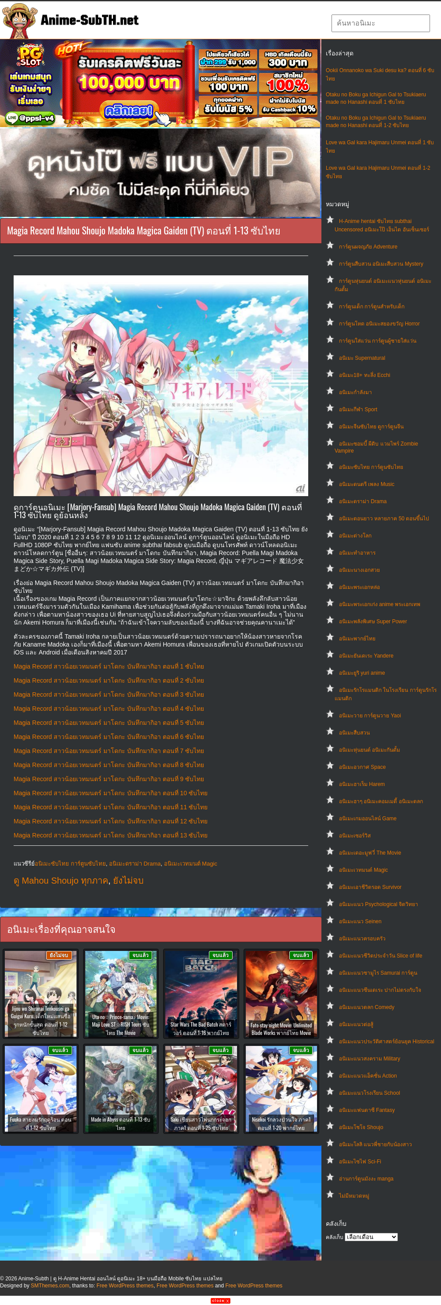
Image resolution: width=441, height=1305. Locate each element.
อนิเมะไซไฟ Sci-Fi (360, 1162)
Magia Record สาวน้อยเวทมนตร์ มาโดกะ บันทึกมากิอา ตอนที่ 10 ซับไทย (111, 793)
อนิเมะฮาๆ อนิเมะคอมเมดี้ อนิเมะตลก (381, 801)
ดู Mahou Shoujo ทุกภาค (61, 880)
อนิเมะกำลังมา (355, 392)
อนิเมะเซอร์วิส (355, 836)
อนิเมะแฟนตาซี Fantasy (367, 1110)
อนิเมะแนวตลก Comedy (366, 1007)
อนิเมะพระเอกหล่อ (359, 587)
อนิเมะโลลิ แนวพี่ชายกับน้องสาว (375, 1144)
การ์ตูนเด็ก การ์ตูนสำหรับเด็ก (372, 306)
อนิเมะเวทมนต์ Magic (363, 870)
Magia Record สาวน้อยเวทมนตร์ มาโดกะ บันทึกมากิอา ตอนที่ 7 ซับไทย (109, 750)
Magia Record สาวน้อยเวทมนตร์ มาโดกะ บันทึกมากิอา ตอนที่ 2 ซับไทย (109, 680)
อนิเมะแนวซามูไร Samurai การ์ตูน (378, 973)
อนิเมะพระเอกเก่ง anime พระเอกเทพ (379, 604)
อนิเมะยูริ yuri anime (362, 673)
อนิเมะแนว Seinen (360, 921)
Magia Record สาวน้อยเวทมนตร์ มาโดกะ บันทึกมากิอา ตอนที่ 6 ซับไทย (109, 736)
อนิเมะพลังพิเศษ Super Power (373, 621)
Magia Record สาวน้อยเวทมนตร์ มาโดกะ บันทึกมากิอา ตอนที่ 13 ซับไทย (111, 835)
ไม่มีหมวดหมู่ (354, 1196)
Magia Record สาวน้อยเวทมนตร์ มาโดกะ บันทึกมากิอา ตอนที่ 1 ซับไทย (109, 666)
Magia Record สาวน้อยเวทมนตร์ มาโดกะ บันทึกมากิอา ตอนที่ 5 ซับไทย (109, 722)
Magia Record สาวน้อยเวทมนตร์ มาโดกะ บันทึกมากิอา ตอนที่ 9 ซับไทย (109, 778)
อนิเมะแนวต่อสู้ (356, 1024)
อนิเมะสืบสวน (354, 733)
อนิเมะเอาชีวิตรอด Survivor (370, 887)
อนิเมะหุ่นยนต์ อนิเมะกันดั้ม (369, 750)
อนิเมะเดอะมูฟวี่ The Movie (370, 853)
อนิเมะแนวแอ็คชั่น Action (368, 1076)
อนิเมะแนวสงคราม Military (369, 1059)
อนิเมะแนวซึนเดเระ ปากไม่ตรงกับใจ (380, 990)
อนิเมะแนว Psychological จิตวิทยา (378, 904)
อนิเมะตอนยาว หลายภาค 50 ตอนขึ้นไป (384, 518)
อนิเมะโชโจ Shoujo (361, 1127)
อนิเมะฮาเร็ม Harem (362, 784)
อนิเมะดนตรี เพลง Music (366, 484)
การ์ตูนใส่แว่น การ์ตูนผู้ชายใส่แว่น (377, 341)
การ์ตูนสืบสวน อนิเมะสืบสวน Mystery (381, 264)
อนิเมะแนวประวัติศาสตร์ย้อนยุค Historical (386, 1041)
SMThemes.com (50, 1286)
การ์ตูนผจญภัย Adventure (368, 247)
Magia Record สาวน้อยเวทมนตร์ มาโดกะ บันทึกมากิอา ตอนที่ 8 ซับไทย (109, 764)
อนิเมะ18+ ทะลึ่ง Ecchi (364, 375)
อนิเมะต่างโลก (355, 536)
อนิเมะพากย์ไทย (357, 639)
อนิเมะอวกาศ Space (362, 767)
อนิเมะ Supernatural (362, 358)
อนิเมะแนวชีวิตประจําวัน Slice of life (380, 956)
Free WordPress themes (124, 1286)
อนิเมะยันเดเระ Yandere (366, 656)
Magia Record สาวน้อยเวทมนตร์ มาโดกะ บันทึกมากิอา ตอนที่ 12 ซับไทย (111, 821)
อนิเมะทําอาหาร (357, 553)
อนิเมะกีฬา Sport (358, 409)
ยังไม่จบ (128, 880)
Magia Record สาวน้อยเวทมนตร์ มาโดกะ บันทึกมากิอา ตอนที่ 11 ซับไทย (111, 807)
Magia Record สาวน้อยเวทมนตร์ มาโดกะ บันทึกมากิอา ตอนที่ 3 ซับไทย (109, 694)
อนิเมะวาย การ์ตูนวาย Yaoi (370, 716)
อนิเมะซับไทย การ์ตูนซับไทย (371, 467)
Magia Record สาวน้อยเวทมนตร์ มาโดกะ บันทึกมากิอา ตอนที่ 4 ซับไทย (109, 708)
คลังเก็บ (334, 1237)
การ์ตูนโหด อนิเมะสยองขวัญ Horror (379, 324)
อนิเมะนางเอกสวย (359, 570)
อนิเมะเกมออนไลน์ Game (368, 818)
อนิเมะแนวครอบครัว (362, 939)
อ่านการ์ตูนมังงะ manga (366, 1179)
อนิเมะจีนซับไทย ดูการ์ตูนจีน (371, 427)
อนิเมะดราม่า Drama (362, 501)
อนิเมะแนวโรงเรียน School (369, 1093)
